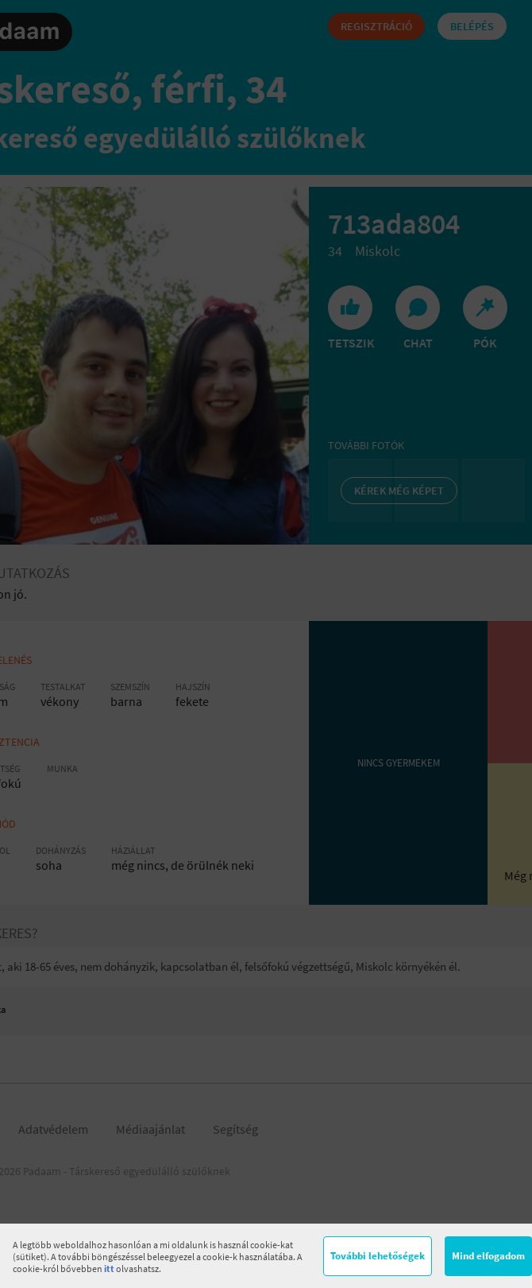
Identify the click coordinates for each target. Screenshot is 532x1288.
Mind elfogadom (488, 1256)
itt (109, 1268)
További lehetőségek (377, 1256)
